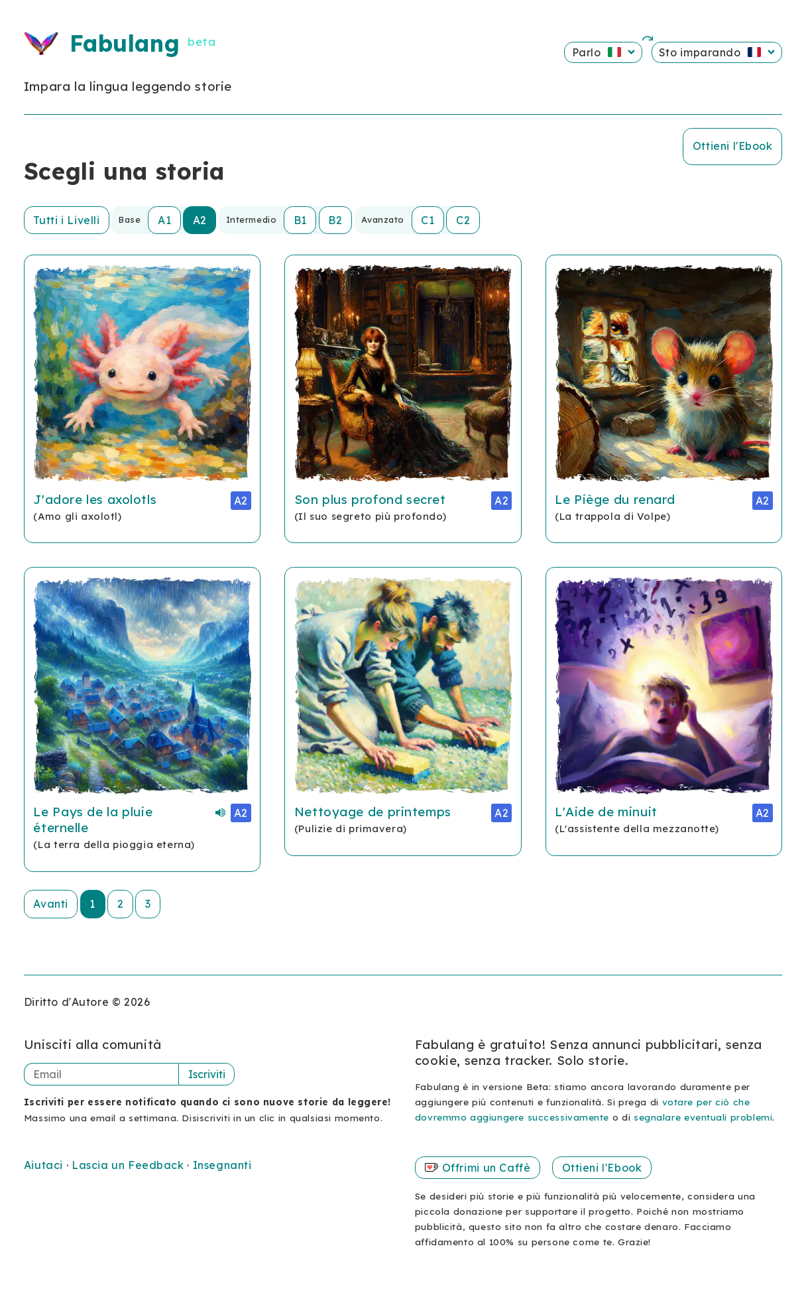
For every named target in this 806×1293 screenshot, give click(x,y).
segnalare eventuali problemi (703, 1117)
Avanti (50, 903)
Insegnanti (222, 1165)
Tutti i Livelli (66, 220)
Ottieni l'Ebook (733, 146)
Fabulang (125, 43)
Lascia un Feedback (129, 1165)
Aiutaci (45, 1165)
